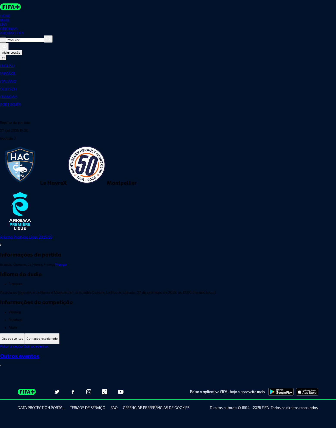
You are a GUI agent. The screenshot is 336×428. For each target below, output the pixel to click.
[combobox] (25, 40)
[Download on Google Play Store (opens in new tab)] (281, 392)
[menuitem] (168, 66)
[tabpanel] (168, 358)
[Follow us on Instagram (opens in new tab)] (89, 392)
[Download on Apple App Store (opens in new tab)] (307, 392)
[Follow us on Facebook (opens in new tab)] (73, 392)
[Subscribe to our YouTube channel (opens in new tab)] (120, 392)
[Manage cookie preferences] (156, 407)
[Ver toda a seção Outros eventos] (168, 360)
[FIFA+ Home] (10, 7)
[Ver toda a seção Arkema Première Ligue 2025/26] (168, 241)
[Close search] (3, 40)
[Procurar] (48, 39)
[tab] (12, 338)
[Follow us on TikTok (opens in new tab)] (104, 392)
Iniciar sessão (11, 52)
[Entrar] (4, 46)
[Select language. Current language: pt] (3, 57)
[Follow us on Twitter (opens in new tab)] (57, 392)
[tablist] (168, 338)
